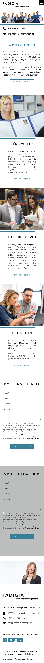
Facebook (5, 640)
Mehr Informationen (22, 81)
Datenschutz (20, 659)
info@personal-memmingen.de (18, 33)
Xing (20, 640)
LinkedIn (15, 640)
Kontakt (30, 659)
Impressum (7, 659)
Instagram (10, 640)
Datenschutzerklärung (32, 438)
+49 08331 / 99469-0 (14, 28)
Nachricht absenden (22, 446)
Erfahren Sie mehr (22, 179)
